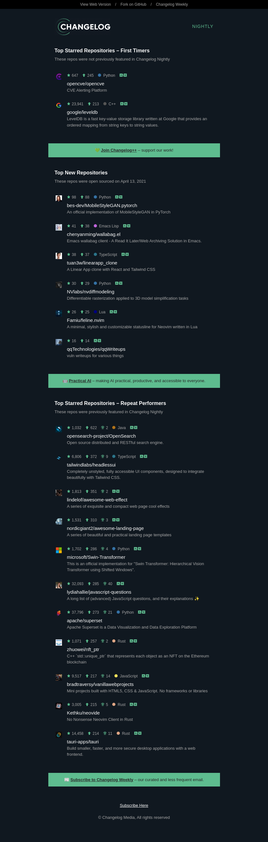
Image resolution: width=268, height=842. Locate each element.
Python (106, 75)
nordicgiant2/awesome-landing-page (105, 528)
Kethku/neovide (83, 712)
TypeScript (105, 254)
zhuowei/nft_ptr (83, 649)
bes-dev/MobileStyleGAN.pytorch (102, 205)
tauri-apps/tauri (83, 741)
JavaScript (126, 676)
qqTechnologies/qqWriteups (96, 349)
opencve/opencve (86, 83)
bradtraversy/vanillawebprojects (100, 684)
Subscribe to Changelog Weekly (102, 779)
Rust (119, 641)
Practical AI (80, 380)
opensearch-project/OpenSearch (101, 436)
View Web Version (95, 4)
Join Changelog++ (119, 150)
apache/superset (84, 620)
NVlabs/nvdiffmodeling (90, 291)
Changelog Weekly (172, 4)
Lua (100, 312)
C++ (109, 104)
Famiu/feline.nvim (86, 320)
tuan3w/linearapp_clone (92, 262)
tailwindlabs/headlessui (91, 464)
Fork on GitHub (133, 4)
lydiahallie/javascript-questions (99, 592)
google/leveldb (82, 112)
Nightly (203, 26)
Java (119, 428)
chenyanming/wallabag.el (93, 234)
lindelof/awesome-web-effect (97, 499)
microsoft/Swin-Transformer (96, 557)
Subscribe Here (134, 805)
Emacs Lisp (106, 226)
